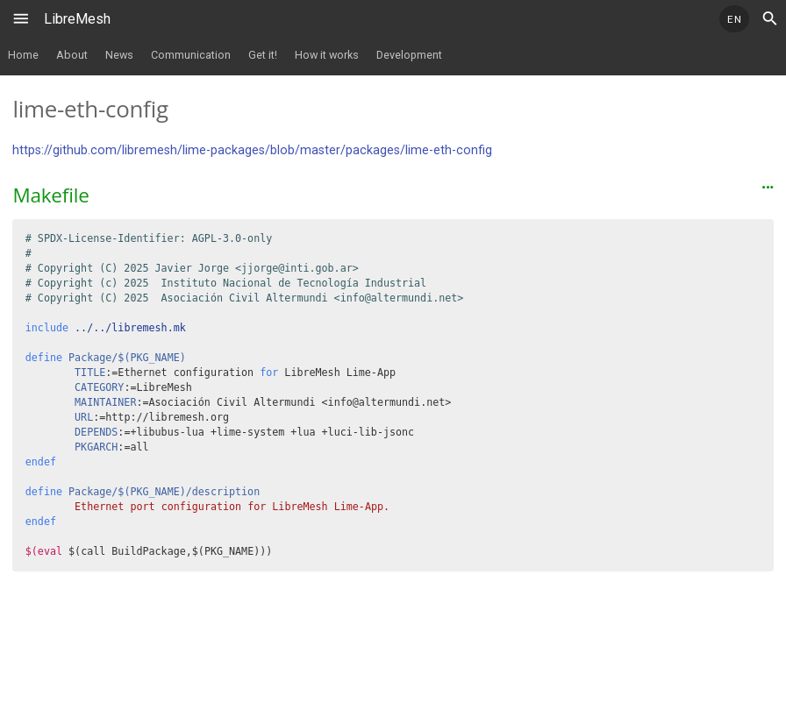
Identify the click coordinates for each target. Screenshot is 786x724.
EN (734, 19)
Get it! (262, 54)
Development (409, 54)
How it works (327, 54)
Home (23, 54)
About (72, 54)
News (119, 54)
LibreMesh (77, 19)
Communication (191, 54)
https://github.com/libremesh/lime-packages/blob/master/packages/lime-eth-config (252, 150)
